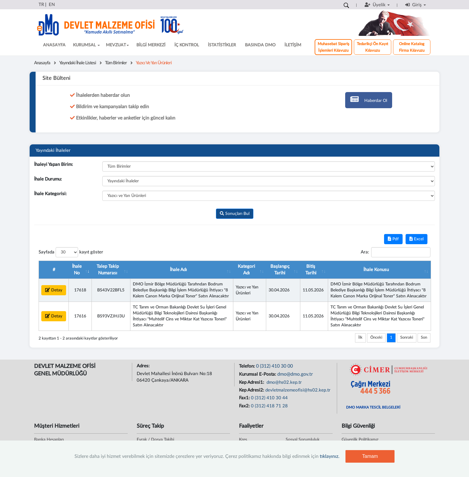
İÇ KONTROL (186, 45)
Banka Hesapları (49, 440)
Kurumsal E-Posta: (258, 374)
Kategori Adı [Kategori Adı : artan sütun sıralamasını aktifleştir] (246, 269)
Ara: (395, 252)
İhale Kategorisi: (50, 194)
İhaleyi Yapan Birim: (53, 164)
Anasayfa (42, 63)
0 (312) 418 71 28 (269, 406)
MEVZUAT (117, 45)
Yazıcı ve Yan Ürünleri (154, 63)
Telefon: (247, 366)
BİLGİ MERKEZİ (150, 45)
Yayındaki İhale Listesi (77, 63)
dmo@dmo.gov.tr (295, 374)
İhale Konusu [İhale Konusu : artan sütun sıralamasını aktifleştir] (376, 269)
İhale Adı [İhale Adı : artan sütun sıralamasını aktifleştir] (178, 269)
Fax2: (245, 406)
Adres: (144, 366)
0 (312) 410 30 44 (269, 398)
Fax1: (245, 398)
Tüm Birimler (116, 63)
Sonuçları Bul (234, 213)
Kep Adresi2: (252, 390)
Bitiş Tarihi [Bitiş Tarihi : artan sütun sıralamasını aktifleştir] (310, 269)
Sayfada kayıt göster (71, 252)
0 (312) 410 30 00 (274, 366)
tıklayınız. (329, 456)
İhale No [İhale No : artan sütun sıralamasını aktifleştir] (77, 269)
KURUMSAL (86, 45)
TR (41, 4)
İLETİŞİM (292, 45)
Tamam (370, 456)
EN (52, 4)
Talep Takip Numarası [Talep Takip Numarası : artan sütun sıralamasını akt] (108, 269)
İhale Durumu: (48, 179)
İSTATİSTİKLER (222, 45)
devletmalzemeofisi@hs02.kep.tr (298, 390)
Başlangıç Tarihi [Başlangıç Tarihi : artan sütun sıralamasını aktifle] (280, 269)
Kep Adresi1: (252, 382)
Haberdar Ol (368, 99)
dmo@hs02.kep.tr (283, 382)
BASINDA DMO (260, 45)
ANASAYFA (54, 45)
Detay (53, 290)
